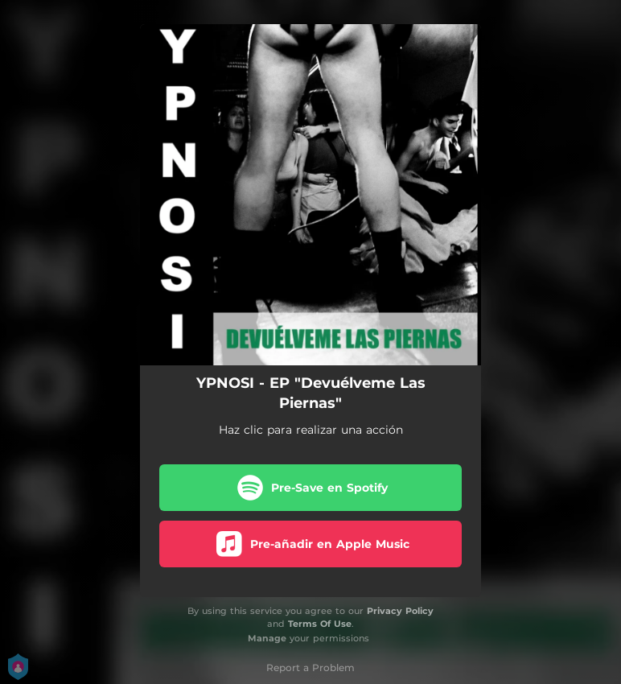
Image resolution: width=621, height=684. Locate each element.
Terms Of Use (320, 623)
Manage (267, 638)
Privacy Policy (400, 610)
